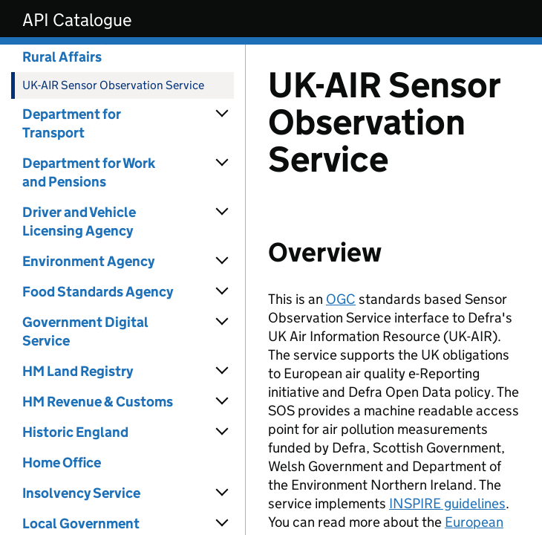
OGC (341, 299)
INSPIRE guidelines (447, 503)
